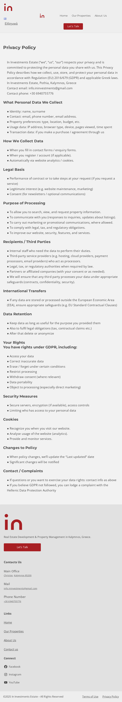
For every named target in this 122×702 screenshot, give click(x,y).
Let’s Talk (73, 26)
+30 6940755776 (12, 601)
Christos (8, 575)
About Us (10, 640)
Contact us (11, 649)
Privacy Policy (110, 696)
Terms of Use (90, 696)
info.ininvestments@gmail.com (20, 588)
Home (8, 622)
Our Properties (14, 631)
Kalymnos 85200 (22, 575)
